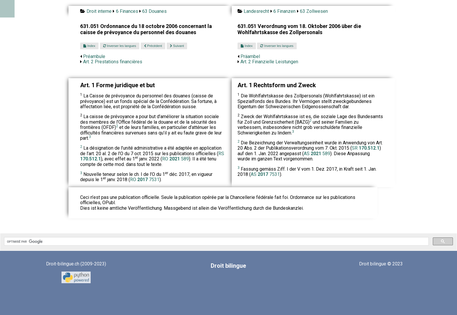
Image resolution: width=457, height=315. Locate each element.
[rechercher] (216, 241)
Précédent (153, 46)
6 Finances (127, 11)
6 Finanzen (284, 11)
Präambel (250, 56)
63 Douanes (154, 11)
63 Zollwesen (314, 11)
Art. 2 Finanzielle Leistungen (269, 61)
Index (89, 46)
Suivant (177, 46)
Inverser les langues (119, 46)
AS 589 (317, 153)
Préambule (94, 56)
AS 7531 (265, 174)
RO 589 (175, 159)
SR (365, 148)
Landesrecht (256, 11)
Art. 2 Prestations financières (112, 61)
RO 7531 (144, 179)
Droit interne (99, 11)
